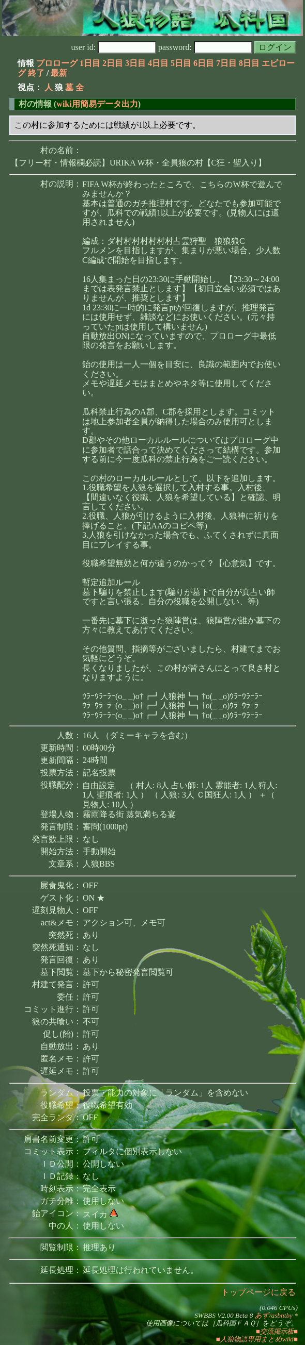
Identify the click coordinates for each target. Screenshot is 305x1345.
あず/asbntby (274, 1315)
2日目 (112, 63)
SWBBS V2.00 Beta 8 (223, 1315)
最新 (59, 73)
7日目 (226, 63)
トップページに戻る (258, 1292)
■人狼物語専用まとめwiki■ (257, 1339)
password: (205, 47)
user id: (114, 47)
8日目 (249, 63)
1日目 (90, 63)
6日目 (203, 63)
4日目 (158, 63)
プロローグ (57, 63)
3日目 (135, 63)
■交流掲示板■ (277, 1331)
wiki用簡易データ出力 (97, 103)
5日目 (181, 63)
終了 (36, 73)
